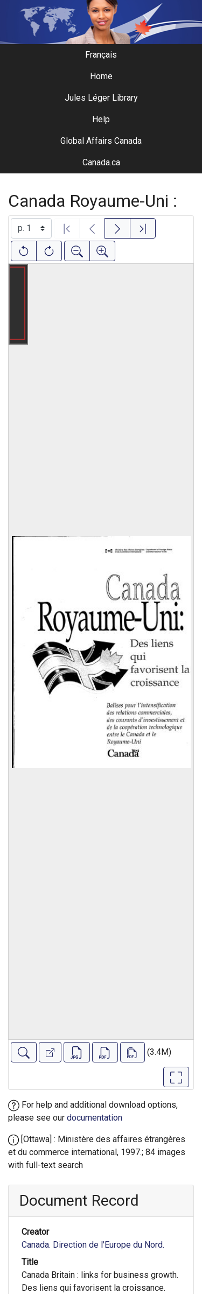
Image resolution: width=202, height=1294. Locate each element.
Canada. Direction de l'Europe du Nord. (93, 1245)
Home (101, 76)
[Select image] (31, 228)
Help (101, 119)
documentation (94, 1118)
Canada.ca (101, 162)
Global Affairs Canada (101, 141)
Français (101, 55)
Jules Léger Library (101, 98)
